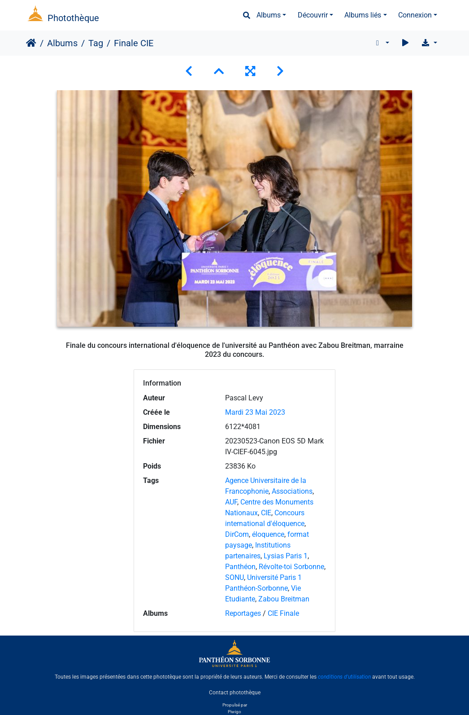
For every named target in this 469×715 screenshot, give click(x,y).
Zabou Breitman (283, 599)
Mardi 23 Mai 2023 (255, 412)
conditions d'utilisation (344, 677)
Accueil (31, 43)
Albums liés (362, 15)
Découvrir (313, 15)
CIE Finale (283, 613)
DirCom (237, 534)
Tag (95, 43)
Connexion (415, 15)
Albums (268, 15)
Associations (292, 491)
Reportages (243, 613)
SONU (234, 577)
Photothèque (73, 18)
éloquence (268, 534)
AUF (231, 502)
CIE (266, 513)
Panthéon (240, 566)
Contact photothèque (235, 692)
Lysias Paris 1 (286, 556)
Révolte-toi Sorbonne (291, 566)
